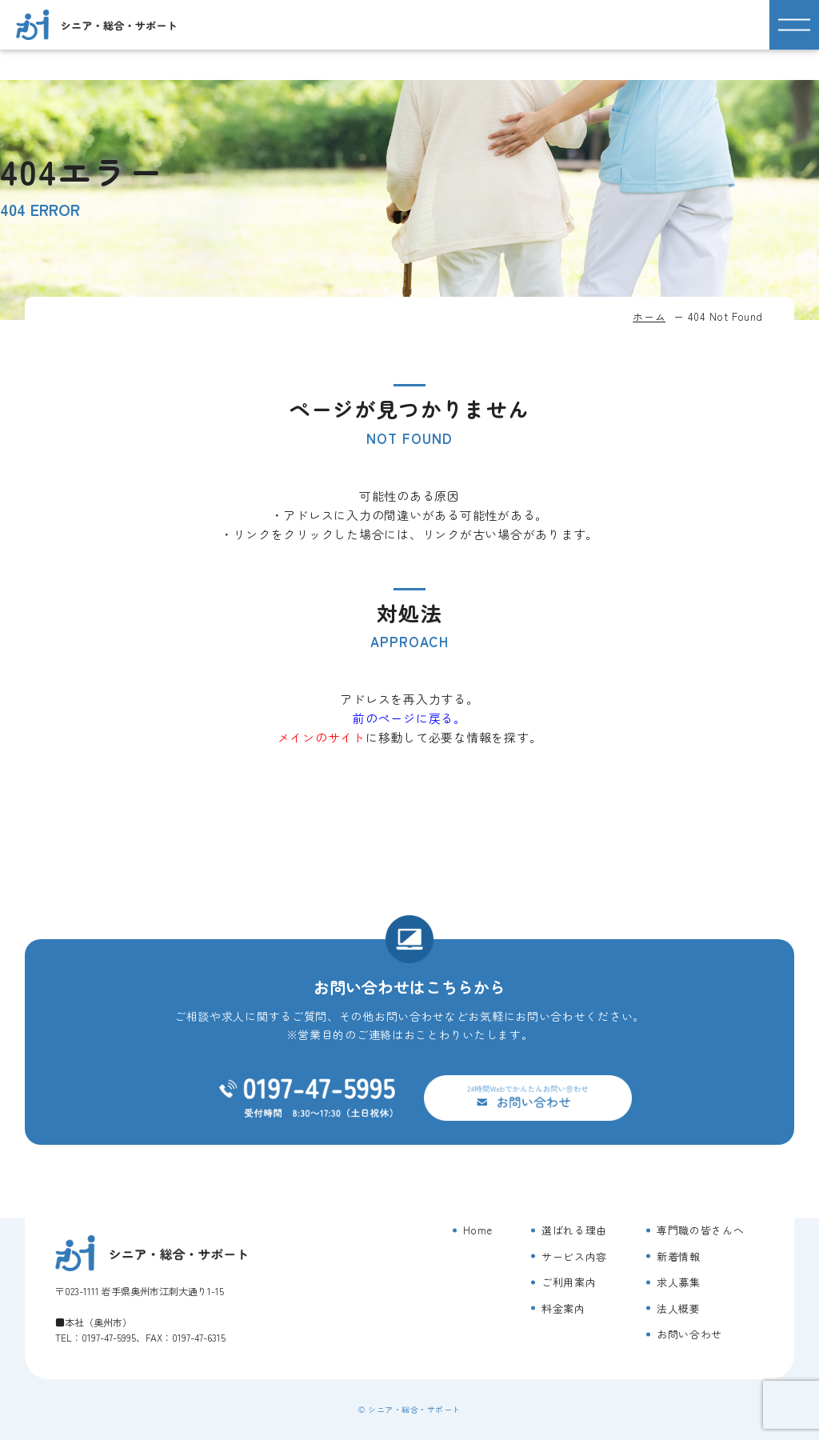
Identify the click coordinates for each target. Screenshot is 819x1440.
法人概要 (679, 1308)
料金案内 (563, 1308)
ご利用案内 (569, 1282)
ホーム (649, 316)
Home (477, 1230)
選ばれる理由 (574, 1230)
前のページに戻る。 (409, 718)
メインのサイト (322, 737)
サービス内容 (574, 1256)
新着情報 (679, 1256)
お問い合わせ (689, 1334)
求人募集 (679, 1282)
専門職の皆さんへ (701, 1230)
